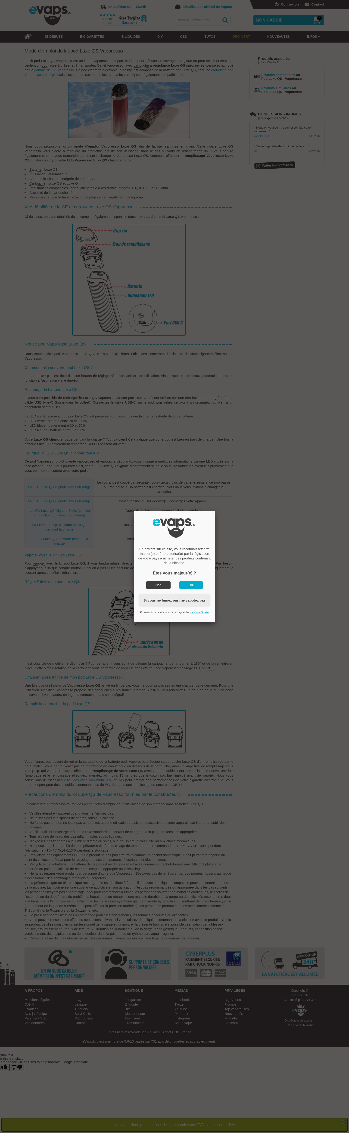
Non (159, 585)
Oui (191, 585)
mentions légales (199, 612)
